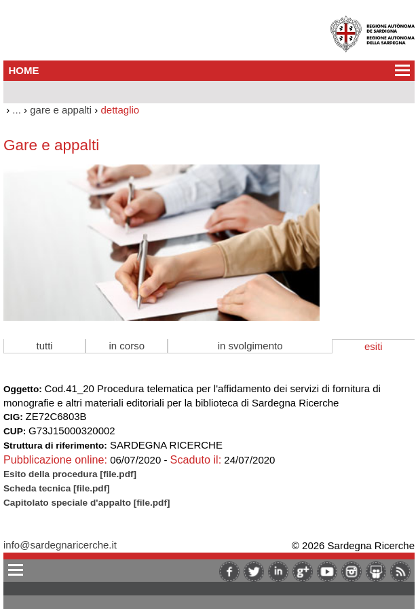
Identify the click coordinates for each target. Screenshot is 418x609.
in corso (127, 345)
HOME (24, 70)
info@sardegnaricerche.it (60, 545)
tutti (45, 345)
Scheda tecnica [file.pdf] (56, 488)
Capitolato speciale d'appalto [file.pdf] (86, 503)
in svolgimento (250, 345)
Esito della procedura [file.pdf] (69, 474)
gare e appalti (61, 110)
